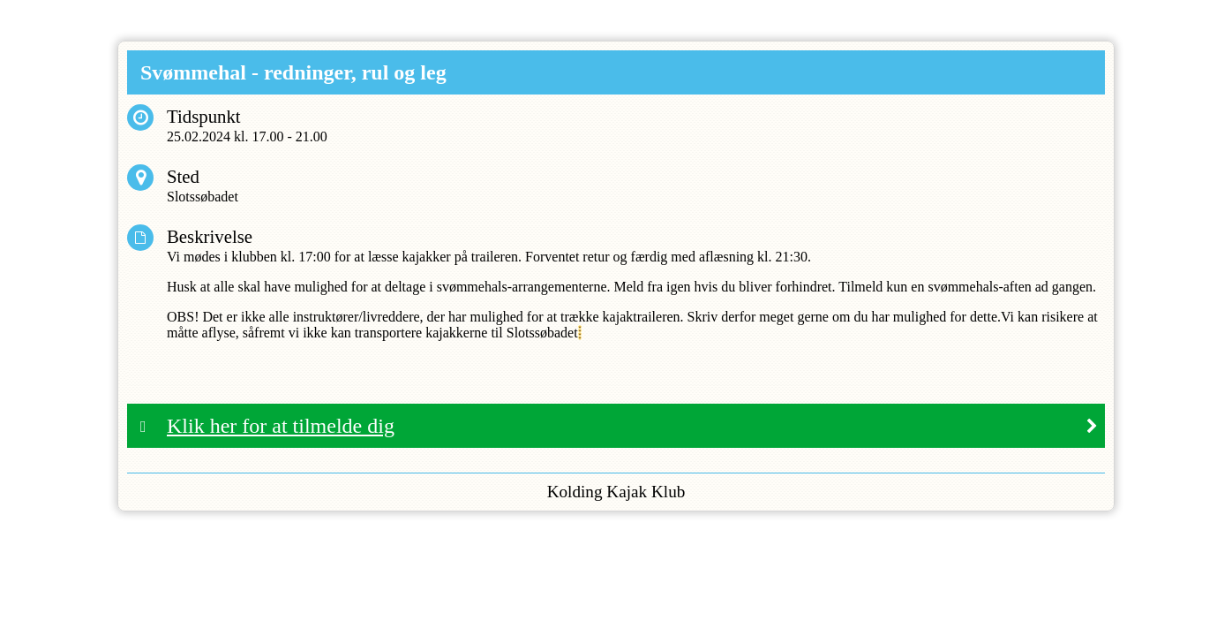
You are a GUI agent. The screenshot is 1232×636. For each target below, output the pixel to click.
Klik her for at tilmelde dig (280, 425)
